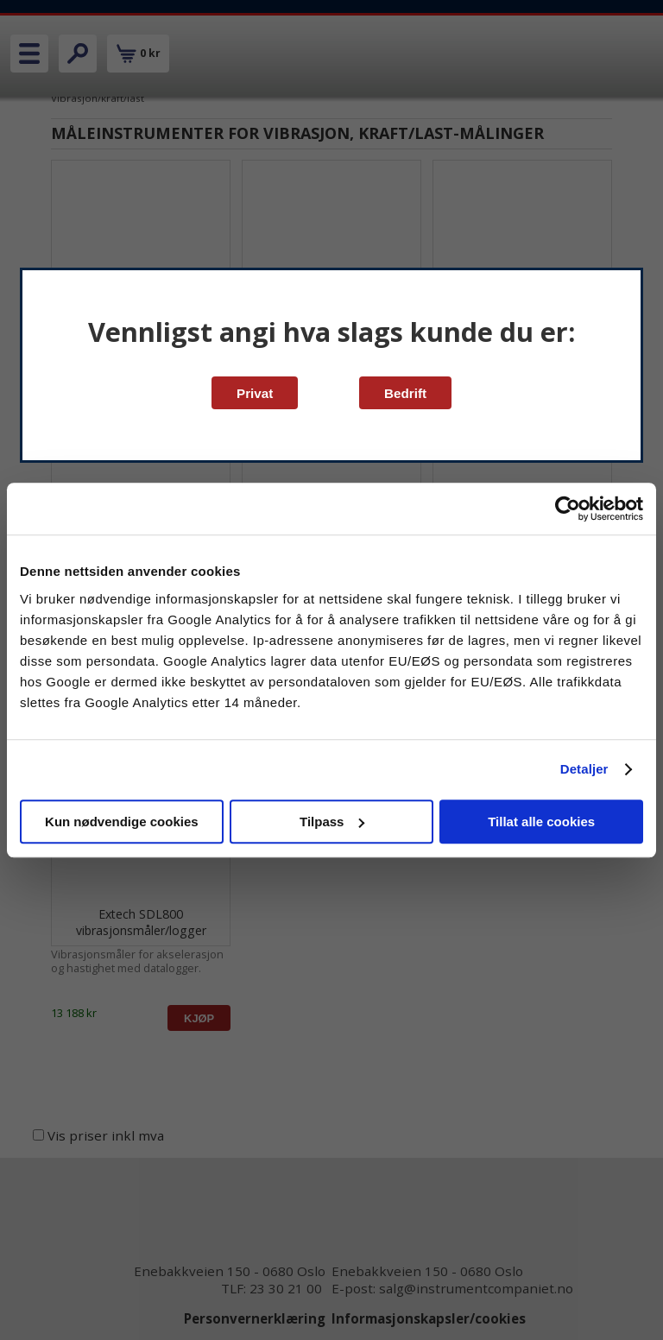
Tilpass (332, 821)
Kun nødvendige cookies (122, 821)
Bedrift (405, 393)
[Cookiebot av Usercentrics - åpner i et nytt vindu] (567, 508)
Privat (255, 393)
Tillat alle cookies (541, 821)
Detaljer (584, 769)
